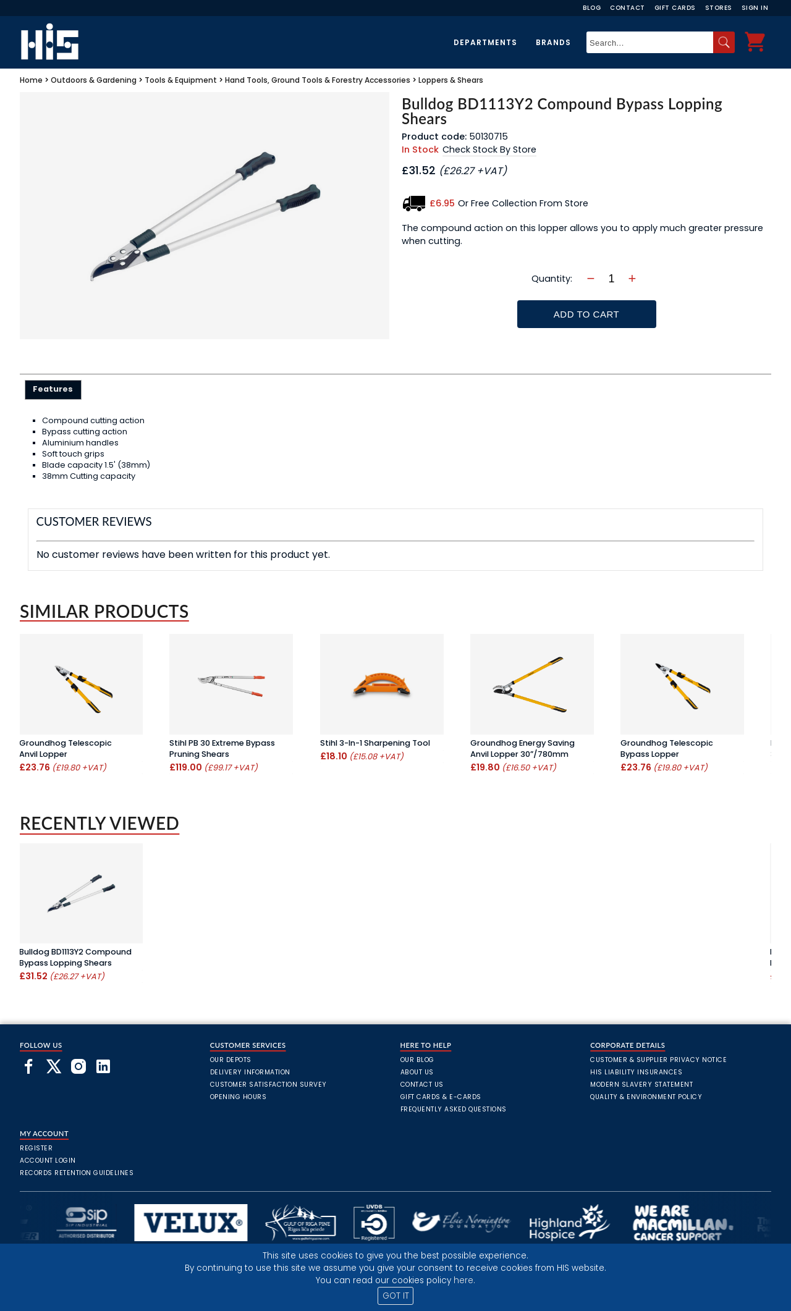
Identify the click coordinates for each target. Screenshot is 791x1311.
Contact (627, 7)
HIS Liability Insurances (636, 1072)
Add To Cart (586, 314)
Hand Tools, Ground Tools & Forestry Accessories (317, 80)
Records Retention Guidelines (76, 1173)
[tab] (53, 390)
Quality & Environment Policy (646, 1097)
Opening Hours (238, 1097)
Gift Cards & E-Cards (440, 1097)
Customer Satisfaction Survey (268, 1084)
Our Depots (231, 1059)
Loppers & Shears (450, 80)
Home (31, 80)
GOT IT (396, 1296)
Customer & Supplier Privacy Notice (658, 1059)
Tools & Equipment (181, 80)
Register (36, 1148)
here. (464, 1280)
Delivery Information (250, 1072)
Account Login (48, 1160)
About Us (417, 1072)
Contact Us (422, 1084)
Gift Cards (675, 7)
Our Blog (417, 1059)
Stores (718, 7)
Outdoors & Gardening (94, 80)
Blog (592, 7)
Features (53, 389)
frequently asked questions (453, 1109)
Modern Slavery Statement (641, 1084)
